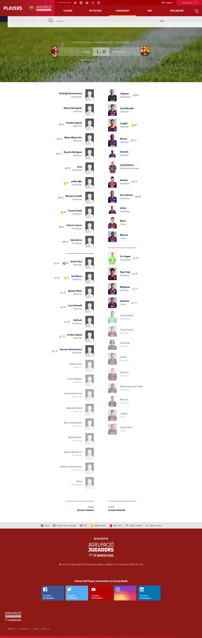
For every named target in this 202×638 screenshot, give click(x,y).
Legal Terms (11, 629)
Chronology (122, 10)
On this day (95, 10)
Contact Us (46, 629)
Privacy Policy (24, 629)
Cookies (35, 629)
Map (150, 10)
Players (67, 10)
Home (39, 19)
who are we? (177, 10)
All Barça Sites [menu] (189, 2)
